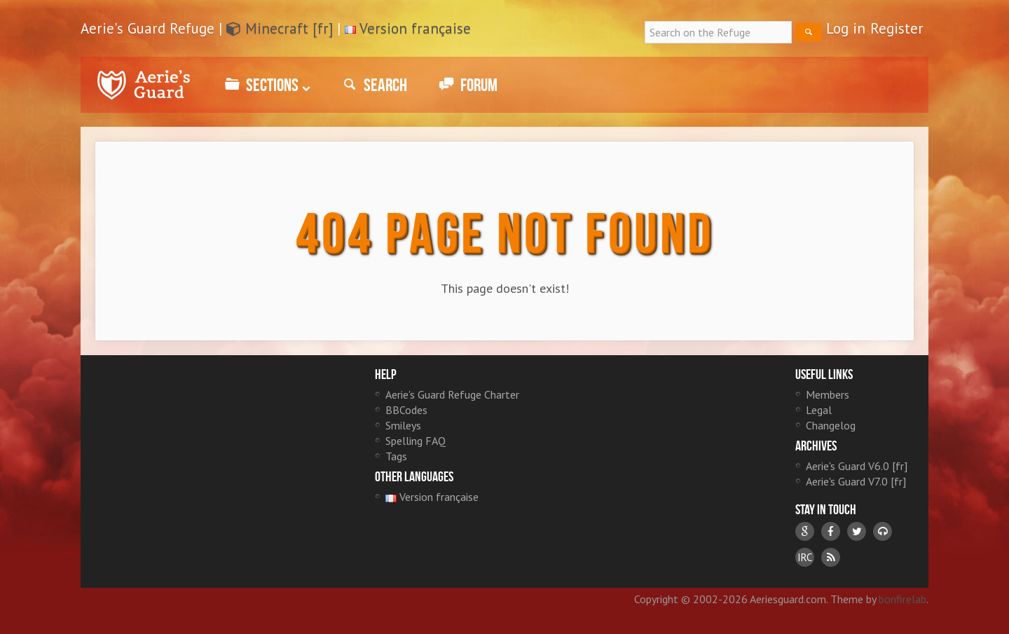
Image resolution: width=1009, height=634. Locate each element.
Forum (466, 85)
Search (372, 85)
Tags (396, 456)
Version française (415, 28)
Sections (265, 85)
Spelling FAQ (415, 441)
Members (827, 394)
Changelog (831, 425)
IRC (804, 557)
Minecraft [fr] (279, 28)
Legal (819, 410)
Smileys (403, 425)
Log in (845, 28)
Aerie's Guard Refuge (144, 85)
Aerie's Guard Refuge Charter (452, 394)
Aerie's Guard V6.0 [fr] (856, 466)
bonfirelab (902, 599)
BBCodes (406, 410)
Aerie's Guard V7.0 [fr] (856, 481)
